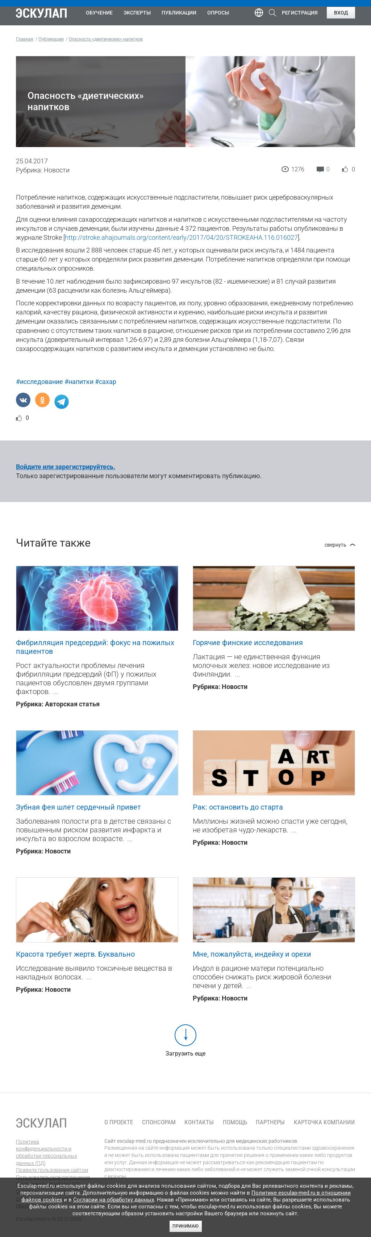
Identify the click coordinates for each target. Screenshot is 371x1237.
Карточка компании (324, 1122)
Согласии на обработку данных (113, 1199)
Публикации (179, 13)
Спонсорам (159, 1122)
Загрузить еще (185, 1053)
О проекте (118, 1122)
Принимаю (185, 1226)
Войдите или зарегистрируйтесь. (65, 467)
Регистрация (300, 13)
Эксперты (137, 13)
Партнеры (270, 1122)
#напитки (78, 381)
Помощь (235, 1122)
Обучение (99, 13)
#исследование (39, 381)
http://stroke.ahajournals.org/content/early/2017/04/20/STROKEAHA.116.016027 (181, 237)
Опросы (218, 13)
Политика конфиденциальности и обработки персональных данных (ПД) (46, 1152)
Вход (341, 13)
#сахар (105, 381)
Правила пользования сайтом (52, 1170)
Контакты (199, 1122)
